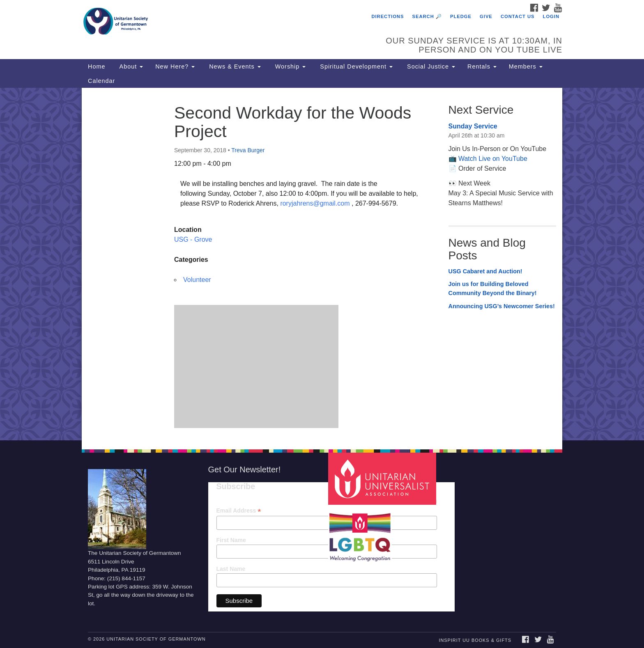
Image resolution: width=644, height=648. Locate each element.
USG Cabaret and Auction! (485, 271)
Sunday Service (472, 126)
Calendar (101, 81)
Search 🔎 (427, 16)
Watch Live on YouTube (492, 158)
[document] (322, 264)
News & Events (234, 66)
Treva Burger (247, 150)
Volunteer (197, 279)
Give (486, 16)
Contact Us (518, 16)
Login (551, 16)
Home (96, 66)
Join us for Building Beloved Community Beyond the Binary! (492, 288)
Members (526, 66)
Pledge (461, 16)
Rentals (482, 66)
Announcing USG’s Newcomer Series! (501, 306)
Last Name (231, 569)
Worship (289, 66)
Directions (387, 16)
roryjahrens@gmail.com (315, 203)
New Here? (175, 66)
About (130, 66)
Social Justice (430, 66)
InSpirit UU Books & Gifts (475, 640)
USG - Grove (193, 239)
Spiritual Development (355, 66)
